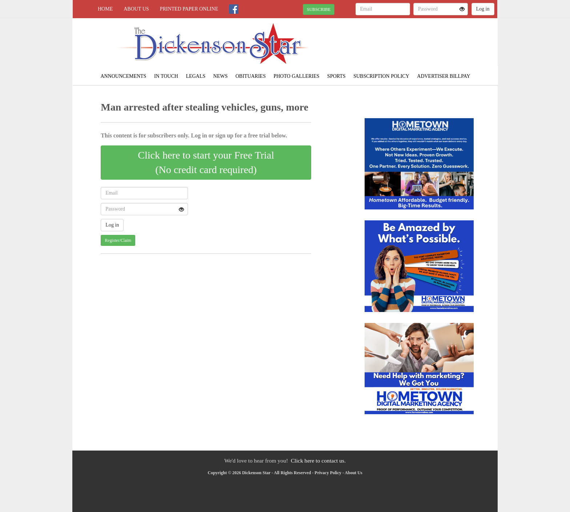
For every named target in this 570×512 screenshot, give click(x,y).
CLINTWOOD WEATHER (431, 43)
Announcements (123, 76)
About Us (136, 9)
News (220, 76)
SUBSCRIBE (318, 9)
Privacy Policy (327, 472)
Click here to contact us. (318, 460)
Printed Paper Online (189, 9)
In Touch (166, 76)
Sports (336, 76)
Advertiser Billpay (443, 76)
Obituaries (251, 76)
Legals (195, 76)
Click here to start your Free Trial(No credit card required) (206, 162)
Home (105, 9)
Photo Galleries (296, 76)
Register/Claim (118, 240)
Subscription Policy (381, 76)
